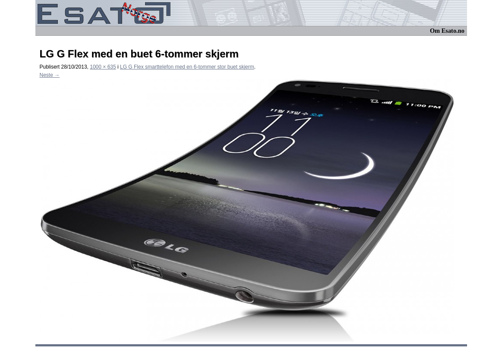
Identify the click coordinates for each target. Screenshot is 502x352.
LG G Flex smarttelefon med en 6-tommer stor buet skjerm (187, 67)
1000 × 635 (103, 67)
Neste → (50, 75)
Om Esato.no (447, 30)
